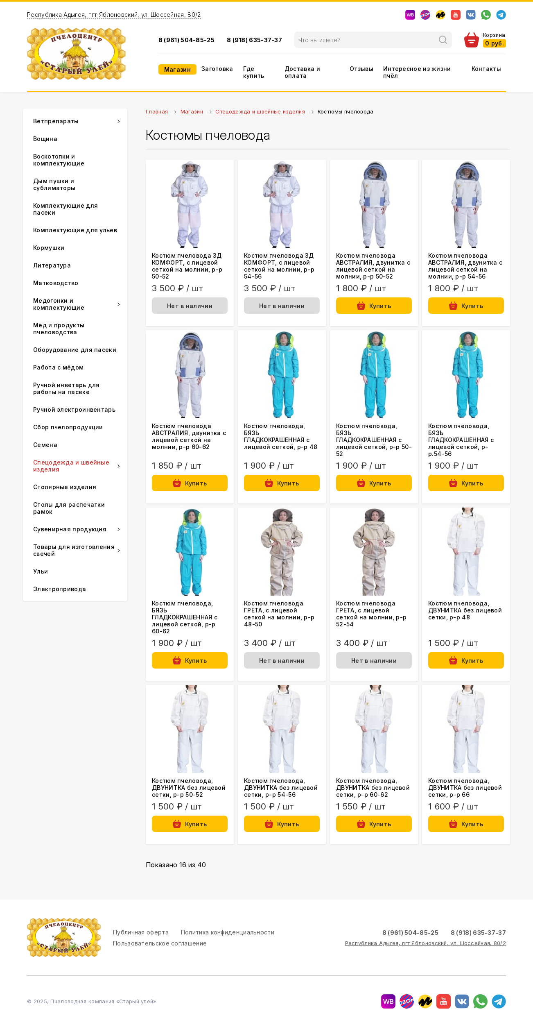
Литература (52, 265)
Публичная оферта (141, 932)
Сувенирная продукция (69, 529)
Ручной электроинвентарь (74, 409)
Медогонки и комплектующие (58, 304)
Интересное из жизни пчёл (417, 72)
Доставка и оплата (302, 72)
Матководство (56, 282)
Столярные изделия (64, 486)
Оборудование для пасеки (74, 349)
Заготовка (217, 68)
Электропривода (59, 588)
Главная (157, 112)
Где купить (253, 72)
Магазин (177, 69)
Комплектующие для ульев (75, 230)
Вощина (45, 138)
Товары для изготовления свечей (74, 550)
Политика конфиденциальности (227, 932)
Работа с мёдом (58, 367)
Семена (45, 444)
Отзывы (361, 68)
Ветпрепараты (56, 121)
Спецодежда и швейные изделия (260, 112)
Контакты (486, 68)
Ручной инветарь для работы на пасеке (66, 388)
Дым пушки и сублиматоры (54, 184)
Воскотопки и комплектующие (58, 160)
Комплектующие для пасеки (65, 209)
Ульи (40, 571)
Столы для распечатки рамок (69, 508)
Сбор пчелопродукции (68, 427)
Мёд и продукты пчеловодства (58, 329)
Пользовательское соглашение (160, 943)
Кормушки (48, 247)
